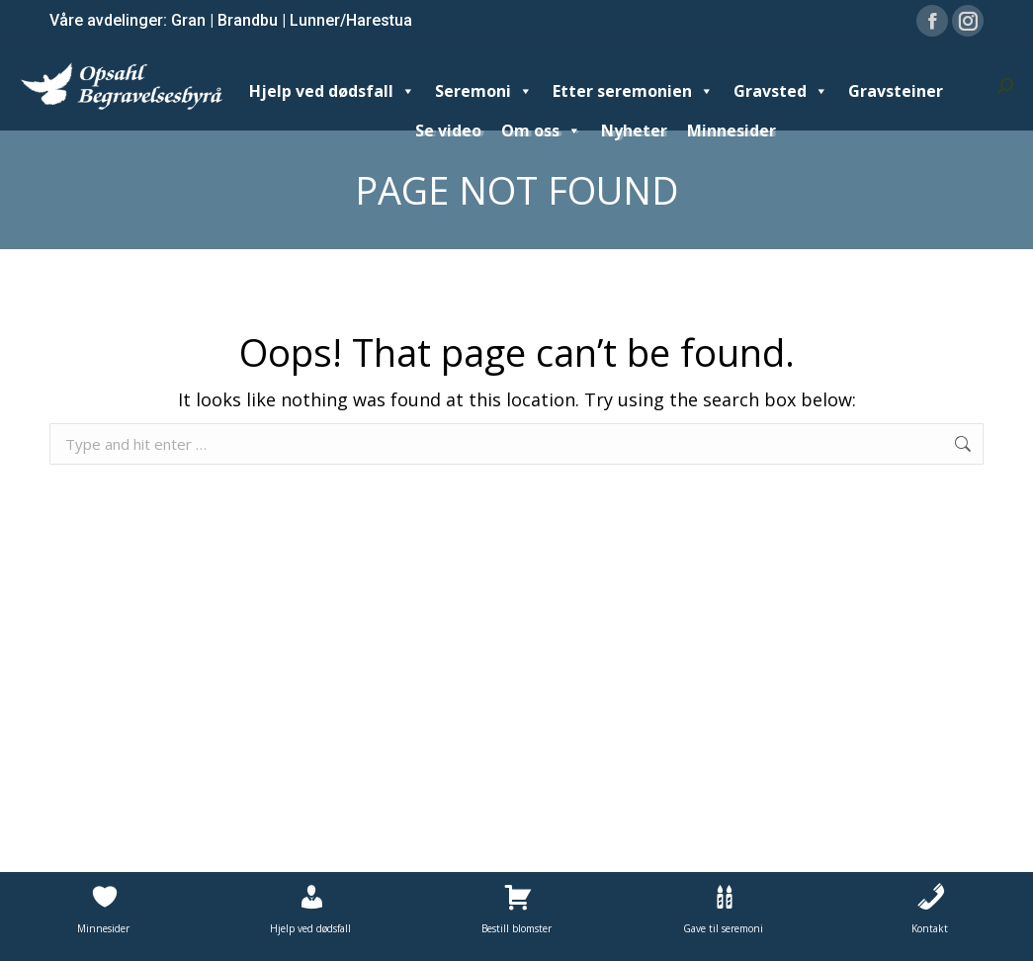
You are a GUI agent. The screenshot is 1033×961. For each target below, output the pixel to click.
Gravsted (780, 91)
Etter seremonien (633, 91)
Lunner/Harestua (351, 20)
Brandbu (247, 20)
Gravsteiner (895, 91)
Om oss (541, 130)
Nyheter (634, 130)
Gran (188, 20)
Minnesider (731, 130)
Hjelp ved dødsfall (332, 91)
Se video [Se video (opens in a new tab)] (448, 130)
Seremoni (484, 91)
